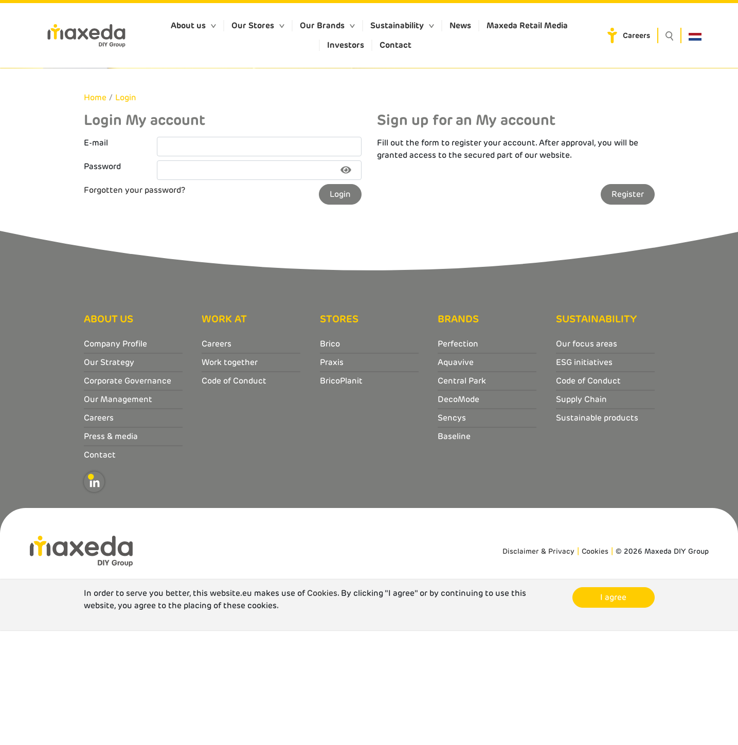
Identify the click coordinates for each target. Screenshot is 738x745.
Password (102, 281)
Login (125, 212)
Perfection (458, 458)
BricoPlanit (341, 495)
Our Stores (252, 25)
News (460, 25)
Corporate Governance (127, 495)
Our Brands (322, 25)
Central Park (462, 495)
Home (95, 212)
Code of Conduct (234, 495)
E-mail (96, 257)
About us (188, 25)
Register (627, 308)
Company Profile (115, 458)
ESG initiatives (584, 477)
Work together (230, 477)
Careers (636, 35)
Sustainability (397, 25)
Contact (395, 45)
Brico (330, 458)
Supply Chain (581, 514)
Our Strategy (109, 477)
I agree (613, 711)
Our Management (118, 514)
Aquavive (456, 477)
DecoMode (458, 514)
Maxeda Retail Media (527, 25)
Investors (345, 45)
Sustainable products (597, 533)
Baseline (454, 551)
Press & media (111, 551)
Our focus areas (586, 458)
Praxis (332, 477)
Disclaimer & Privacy (538, 665)
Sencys (452, 533)
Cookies (595, 665)
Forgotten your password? (134, 304)
